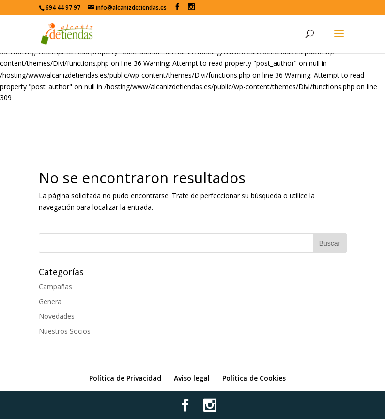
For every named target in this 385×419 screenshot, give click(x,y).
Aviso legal (192, 378)
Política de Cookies (254, 378)
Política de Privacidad (125, 378)
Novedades (57, 316)
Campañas (55, 286)
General (51, 301)
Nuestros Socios (65, 331)
